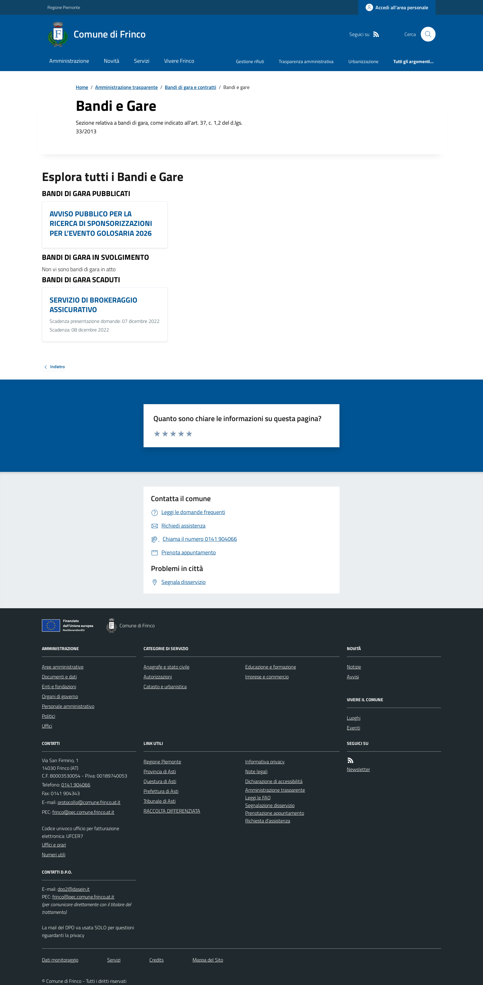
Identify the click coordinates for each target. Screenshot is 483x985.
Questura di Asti (160, 781)
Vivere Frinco (179, 61)
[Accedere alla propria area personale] (397, 7)
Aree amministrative (62, 666)
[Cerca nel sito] (426, 34)
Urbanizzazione (363, 61)
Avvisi (353, 676)
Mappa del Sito (208, 959)
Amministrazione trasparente (126, 87)
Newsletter (358, 769)
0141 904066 (75, 784)
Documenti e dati (59, 676)
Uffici (47, 726)
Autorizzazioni (158, 676)
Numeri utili (53, 854)
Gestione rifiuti (250, 61)
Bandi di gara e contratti (190, 87)
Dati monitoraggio (60, 959)
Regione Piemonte (63, 7)
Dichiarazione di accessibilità (273, 781)
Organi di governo (60, 696)
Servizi (141, 61)
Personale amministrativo (68, 706)
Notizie (354, 666)
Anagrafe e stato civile (166, 666)
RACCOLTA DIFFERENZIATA (172, 810)
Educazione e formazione (270, 666)
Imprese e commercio (267, 676)
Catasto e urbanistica (165, 686)
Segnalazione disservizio (269, 805)
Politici (48, 716)
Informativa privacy (265, 761)
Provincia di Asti (160, 771)
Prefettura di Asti (161, 791)
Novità (111, 61)
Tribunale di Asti (160, 801)
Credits (156, 959)
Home (82, 87)
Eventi (353, 727)
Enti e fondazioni (59, 686)
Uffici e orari (54, 844)
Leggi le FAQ (258, 797)
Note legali (256, 771)
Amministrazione (69, 61)
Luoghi (353, 718)
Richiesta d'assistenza (267, 820)
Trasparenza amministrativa (306, 61)
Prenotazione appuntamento (274, 813)
